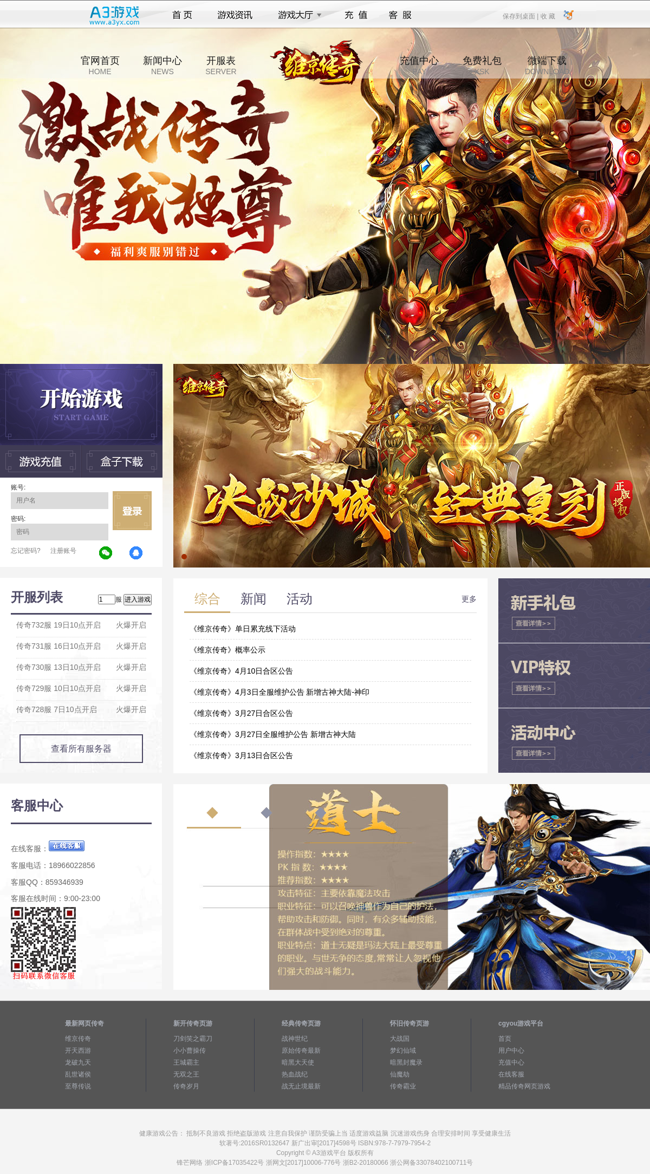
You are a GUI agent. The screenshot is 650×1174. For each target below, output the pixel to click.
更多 (469, 599)
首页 (182, 15)
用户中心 (511, 1050)
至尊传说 (78, 1086)
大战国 (400, 1038)
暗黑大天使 (298, 1062)
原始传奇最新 (301, 1050)
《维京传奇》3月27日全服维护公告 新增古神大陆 (273, 734)
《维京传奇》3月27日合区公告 (241, 713)
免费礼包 (482, 65)
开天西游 (78, 1050)
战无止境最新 (301, 1086)
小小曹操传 (189, 1050)
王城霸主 (186, 1062)
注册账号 (63, 551)
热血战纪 (295, 1074)
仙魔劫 (400, 1074)
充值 (355, 15)
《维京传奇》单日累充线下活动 (243, 628)
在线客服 (511, 1074)
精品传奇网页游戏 (524, 1086)
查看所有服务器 (81, 748)
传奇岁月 (186, 1086)
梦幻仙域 (403, 1050)
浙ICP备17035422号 (234, 1162)
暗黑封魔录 (406, 1062)
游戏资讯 (235, 15)
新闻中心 (162, 65)
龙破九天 (78, 1062)
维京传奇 (78, 1038)
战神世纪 (295, 1038)
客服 (400, 15)
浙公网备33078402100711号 (431, 1162)
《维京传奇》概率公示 (227, 649)
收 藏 (547, 15)
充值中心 (419, 65)
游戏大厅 (296, 15)
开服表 (220, 65)
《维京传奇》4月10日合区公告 (241, 671)
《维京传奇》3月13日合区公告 (241, 755)
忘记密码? (26, 551)
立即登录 (132, 510)
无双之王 (186, 1074)
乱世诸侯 (78, 1074)
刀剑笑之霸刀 (192, 1038)
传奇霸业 (403, 1086)
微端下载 (547, 65)
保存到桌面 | (521, 15)
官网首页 (100, 65)
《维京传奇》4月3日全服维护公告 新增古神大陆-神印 (279, 692)
